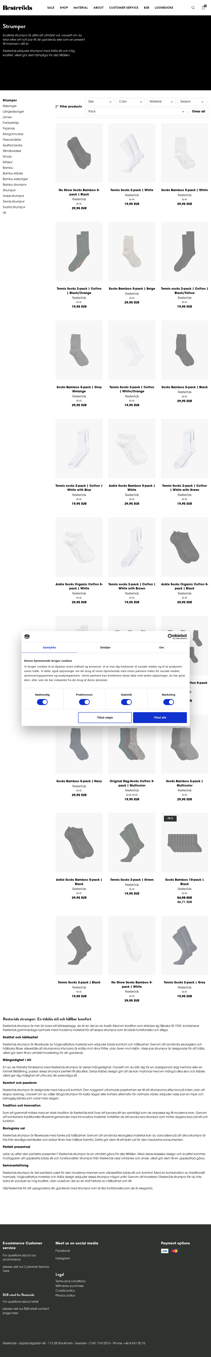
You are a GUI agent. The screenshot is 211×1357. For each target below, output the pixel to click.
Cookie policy (65, 1290)
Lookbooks (164, 7)
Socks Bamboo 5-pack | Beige (132, 288)
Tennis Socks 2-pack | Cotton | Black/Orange (79, 291)
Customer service (123, 7)
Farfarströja (11, 123)
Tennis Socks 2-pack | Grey (184, 982)
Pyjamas (9, 128)
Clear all (198, 111)
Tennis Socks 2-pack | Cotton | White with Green (184, 488)
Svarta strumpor (14, 207)
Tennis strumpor (13, 201)
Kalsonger (10, 106)
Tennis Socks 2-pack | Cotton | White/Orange (132, 389)
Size (100, 101)
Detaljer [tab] (105, 647)
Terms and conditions (70, 1281)
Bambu (8, 168)
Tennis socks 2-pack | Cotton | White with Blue (79, 488)
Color (130, 101)
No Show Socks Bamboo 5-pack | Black (79, 192)
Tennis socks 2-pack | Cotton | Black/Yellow (184, 291)
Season (192, 101)
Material (161, 101)
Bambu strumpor (15, 184)
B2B (146, 7)
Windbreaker (12, 151)
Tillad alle (160, 717)
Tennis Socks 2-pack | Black (79, 982)
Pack (136, 111)
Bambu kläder (13, 173)
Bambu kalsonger (15, 179)
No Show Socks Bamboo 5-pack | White (131, 984)
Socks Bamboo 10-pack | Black (184, 882)
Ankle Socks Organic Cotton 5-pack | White (79, 586)
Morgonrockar (13, 134)
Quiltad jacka (12, 145)
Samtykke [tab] (49, 647)
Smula (7, 156)
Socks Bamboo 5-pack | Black (184, 387)
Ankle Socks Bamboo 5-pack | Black (79, 882)
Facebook (63, 1250)
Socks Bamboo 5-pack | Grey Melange (79, 389)
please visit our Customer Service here (26, 1269)
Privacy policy (65, 1295)
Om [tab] (161, 647)
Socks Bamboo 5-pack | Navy (79, 781)
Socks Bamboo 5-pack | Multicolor (184, 783)
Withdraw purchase (70, 1286)
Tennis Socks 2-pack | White (131, 190)
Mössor (8, 162)
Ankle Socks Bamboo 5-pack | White (132, 488)
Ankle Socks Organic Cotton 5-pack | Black (184, 586)
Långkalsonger (13, 111)
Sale (50, 7)
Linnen (7, 117)
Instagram (63, 1258)
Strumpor (9, 190)
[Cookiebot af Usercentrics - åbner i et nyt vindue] (170, 636)
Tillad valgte (105, 717)
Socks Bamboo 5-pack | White (184, 190)
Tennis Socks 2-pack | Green (132, 879)
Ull (4, 213)
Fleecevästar (12, 139)
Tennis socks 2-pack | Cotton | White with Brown (131, 586)
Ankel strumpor (13, 196)
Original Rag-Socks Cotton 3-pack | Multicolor (132, 783)
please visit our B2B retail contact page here (26, 1311)
